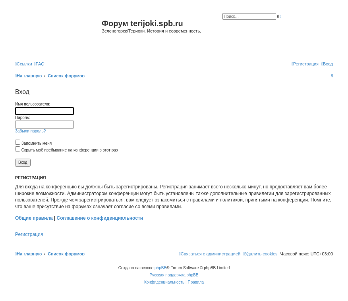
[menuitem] (39, 64)
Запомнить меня (33, 143)
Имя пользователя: (32, 104)
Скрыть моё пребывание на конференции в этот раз (66, 150)
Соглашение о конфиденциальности (100, 218)
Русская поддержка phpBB (173, 275)
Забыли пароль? (30, 131)
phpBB (160, 268)
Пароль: (22, 117)
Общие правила (34, 218)
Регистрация (29, 234)
